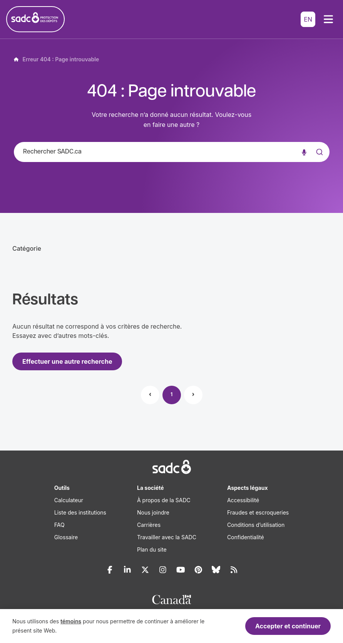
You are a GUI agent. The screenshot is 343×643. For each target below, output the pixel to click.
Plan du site (152, 549)
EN (308, 19)
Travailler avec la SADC (166, 537)
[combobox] (172, 152)
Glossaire (66, 537)
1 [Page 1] (171, 395)
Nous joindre (153, 512)
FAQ (59, 524)
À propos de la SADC (164, 500)
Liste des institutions (80, 512)
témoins (70, 621)
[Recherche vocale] (304, 152)
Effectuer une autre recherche (67, 361)
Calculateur (68, 500)
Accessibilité (243, 500)
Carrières (149, 524)
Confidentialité (245, 537)
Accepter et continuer (288, 626)
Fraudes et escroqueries (258, 512)
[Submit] (319, 160)
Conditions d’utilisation (255, 524)
